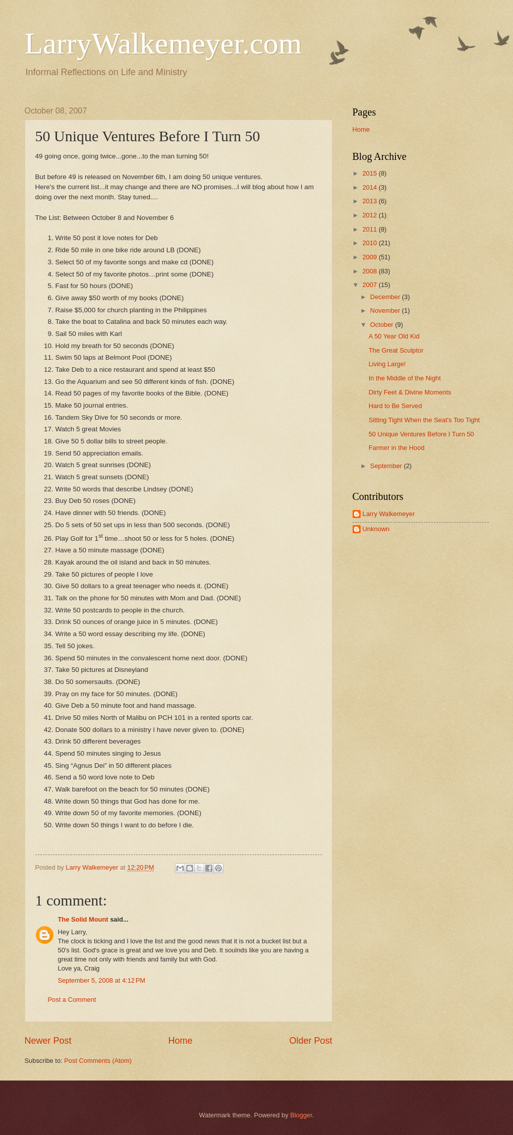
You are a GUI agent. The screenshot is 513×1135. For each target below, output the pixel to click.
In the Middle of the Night (405, 378)
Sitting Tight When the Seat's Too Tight (424, 420)
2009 (370, 257)
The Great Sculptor (396, 350)
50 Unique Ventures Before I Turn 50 (421, 434)
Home (180, 1041)
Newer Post (48, 1041)
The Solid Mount (83, 919)
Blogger (301, 1115)
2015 (370, 173)
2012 (370, 215)
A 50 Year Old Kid (394, 336)
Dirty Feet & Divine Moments (410, 392)
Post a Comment (72, 999)
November (386, 310)
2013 (370, 201)
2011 (370, 229)
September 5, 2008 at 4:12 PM (102, 980)
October (382, 324)
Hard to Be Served (395, 406)
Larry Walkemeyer (389, 514)
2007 (370, 285)
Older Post (310, 1041)
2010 (370, 243)
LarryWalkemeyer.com (163, 43)
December (386, 297)
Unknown (376, 529)
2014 (370, 187)
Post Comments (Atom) (98, 1060)
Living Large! (387, 364)
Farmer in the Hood (397, 447)
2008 (370, 271)
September (387, 466)
